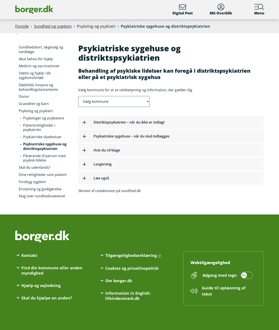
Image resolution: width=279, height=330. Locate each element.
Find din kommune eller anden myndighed (51, 270)
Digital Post (182, 9)
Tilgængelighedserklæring (131, 255)
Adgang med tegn (219, 275)
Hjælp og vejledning (41, 285)
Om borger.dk (118, 280)
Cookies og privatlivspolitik (132, 268)
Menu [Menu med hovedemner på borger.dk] (259, 9)
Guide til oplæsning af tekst (223, 291)
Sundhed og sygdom (53, 26)
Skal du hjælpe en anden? (46, 298)
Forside (22, 26)
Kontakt (29, 255)
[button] (45, 49)
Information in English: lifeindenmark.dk (128, 295)
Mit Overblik (221, 9)
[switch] (227, 275)
